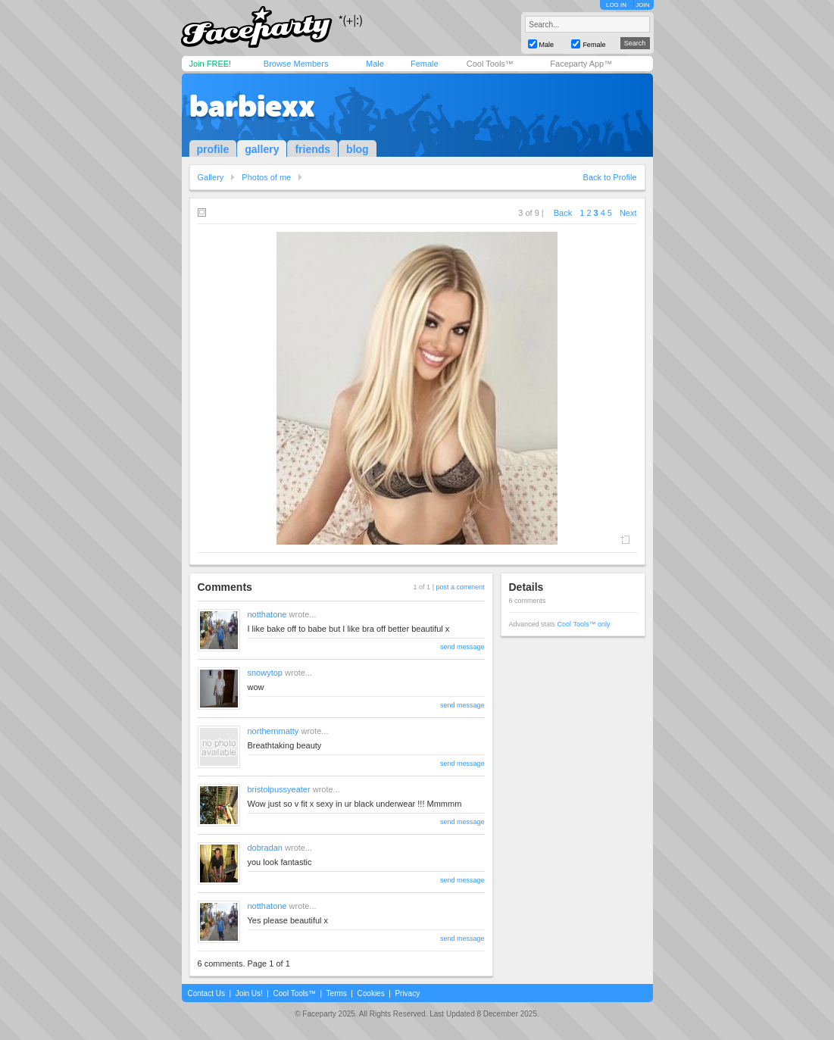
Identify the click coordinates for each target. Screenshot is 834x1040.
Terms (336, 993)
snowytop (265, 672)
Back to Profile (610, 177)
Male (375, 63)
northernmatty (273, 730)
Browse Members (296, 63)
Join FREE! (210, 63)
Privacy (407, 993)
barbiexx (252, 106)
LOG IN (616, 5)
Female (425, 63)
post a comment (460, 587)
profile (213, 149)
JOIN (642, 5)
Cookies (371, 993)
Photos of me (266, 177)
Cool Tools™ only (584, 624)
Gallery (211, 177)
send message (462, 647)
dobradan (265, 847)
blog (357, 149)
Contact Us (206, 993)
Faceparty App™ (581, 63)
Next (628, 212)
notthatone (267, 614)
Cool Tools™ (490, 63)
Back (563, 212)
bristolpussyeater (279, 789)
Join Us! (249, 993)
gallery (262, 149)
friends (312, 149)
